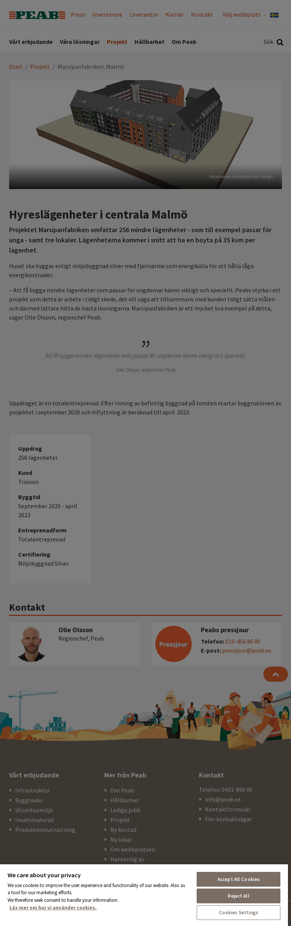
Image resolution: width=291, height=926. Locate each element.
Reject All (238, 896)
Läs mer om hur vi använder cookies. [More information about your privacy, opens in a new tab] (53, 907)
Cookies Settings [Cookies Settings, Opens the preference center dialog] (238, 912)
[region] (144, 895)
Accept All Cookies (238, 879)
